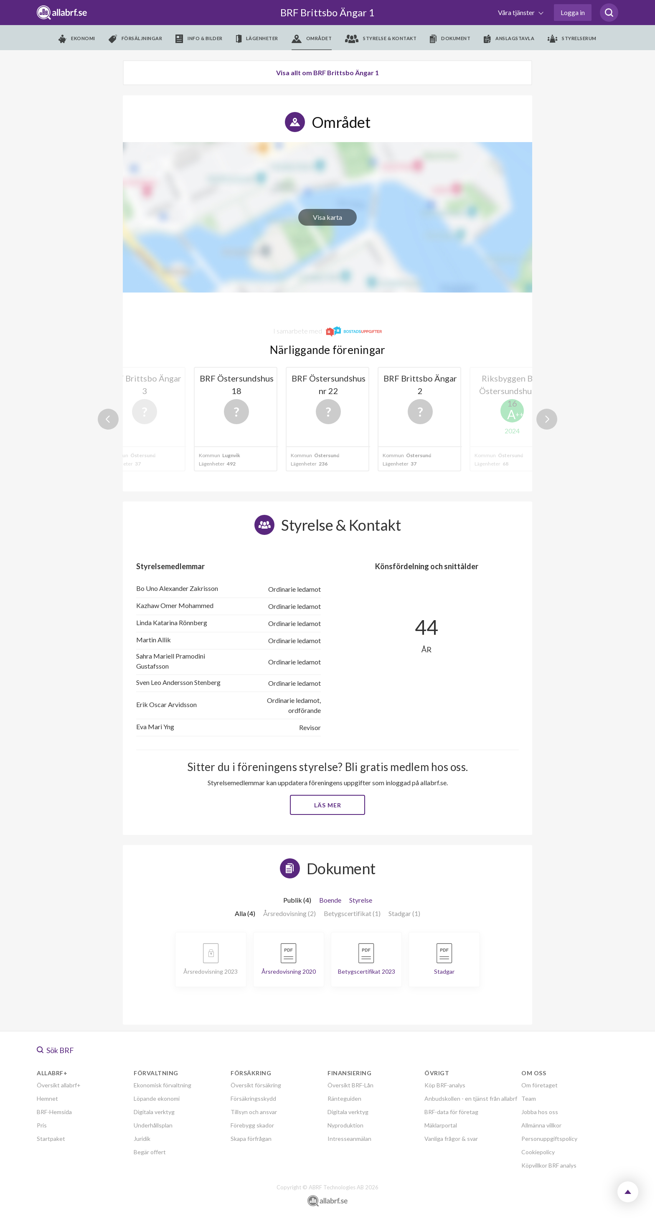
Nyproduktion (345, 1125)
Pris (42, 1125)
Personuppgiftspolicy (549, 1138)
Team (528, 1098)
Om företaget (539, 1085)
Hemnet (47, 1098)
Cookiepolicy (538, 1151)
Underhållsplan (153, 1125)
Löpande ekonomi (157, 1098)
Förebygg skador (252, 1125)
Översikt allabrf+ (59, 1085)
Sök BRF (55, 1050)
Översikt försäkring (256, 1085)
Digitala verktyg (154, 1111)
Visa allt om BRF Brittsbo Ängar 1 (327, 72)
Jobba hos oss (539, 1111)
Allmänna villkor (541, 1125)
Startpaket (51, 1138)
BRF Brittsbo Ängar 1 (327, 12)
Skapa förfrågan (251, 1138)
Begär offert (150, 1151)
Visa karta (327, 217)
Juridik (142, 1138)
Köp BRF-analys (444, 1085)
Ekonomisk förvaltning (162, 1085)
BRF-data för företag (451, 1111)
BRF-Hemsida (54, 1111)
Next (546, 419)
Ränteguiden (344, 1098)
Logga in (573, 12)
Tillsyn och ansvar (254, 1111)
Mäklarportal (440, 1125)
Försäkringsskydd (253, 1098)
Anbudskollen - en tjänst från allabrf (470, 1098)
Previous (108, 419)
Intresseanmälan (349, 1138)
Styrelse (360, 900)
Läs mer (327, 805)
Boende (330, 900)
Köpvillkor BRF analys (548, 1165)
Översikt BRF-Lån (350, 1085)
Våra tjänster (517, 12)
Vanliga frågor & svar (451, 1138)
